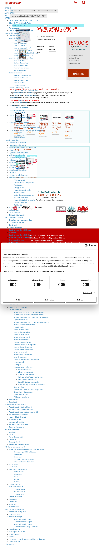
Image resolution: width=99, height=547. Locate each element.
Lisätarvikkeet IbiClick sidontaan (25, 95)
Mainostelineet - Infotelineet (18, 307)
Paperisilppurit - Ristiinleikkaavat (20, 407)
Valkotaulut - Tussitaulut (17, 143)
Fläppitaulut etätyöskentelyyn (24, 462)
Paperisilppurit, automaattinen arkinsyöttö (23, 412)
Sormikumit (13, 502)
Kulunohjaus (18, 457)
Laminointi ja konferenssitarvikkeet (21, 58)
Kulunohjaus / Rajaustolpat (23, 392)
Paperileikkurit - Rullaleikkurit (19, 414)
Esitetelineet (13, 305)
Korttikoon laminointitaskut (23, 50)
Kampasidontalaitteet (21, 108)
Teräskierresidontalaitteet (22, 75)
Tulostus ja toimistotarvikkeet (15, 447)
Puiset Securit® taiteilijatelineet (20, 237)
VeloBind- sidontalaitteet (22, 125)
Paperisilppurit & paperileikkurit (15, 404)
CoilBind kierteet (19, 120)
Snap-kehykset (19, 387)
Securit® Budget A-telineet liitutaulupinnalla (29, 312)
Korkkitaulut (13, 163)
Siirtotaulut (13, 150)
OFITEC (7, 18)
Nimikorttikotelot (19, 60)
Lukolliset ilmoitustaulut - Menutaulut (26, 360)
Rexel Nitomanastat (16, 437)
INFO (6, 15)
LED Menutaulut (19, 362)
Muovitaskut (13, 499)
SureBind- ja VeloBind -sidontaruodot (27, 128)
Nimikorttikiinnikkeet (21, 65)
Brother (16, 479)
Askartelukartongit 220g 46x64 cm (26, 527)
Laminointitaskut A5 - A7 (22, 48)
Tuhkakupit (13, 402)
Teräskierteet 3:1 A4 (21, 78)
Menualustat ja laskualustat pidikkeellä (31, 384)
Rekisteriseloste (14, 28)
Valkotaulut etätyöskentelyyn (24, 459)
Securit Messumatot (21, 394)
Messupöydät (14, 399)
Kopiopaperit (13, 464)
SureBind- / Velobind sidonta (19, 123)
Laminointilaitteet (15, 35)
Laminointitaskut (15, 38)
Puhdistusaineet (19, 492)
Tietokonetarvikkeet (16, 487)
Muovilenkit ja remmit (21, 68)
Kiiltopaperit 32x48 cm (17, 532)
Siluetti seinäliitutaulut (16, 240)
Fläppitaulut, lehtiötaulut (17, 145)
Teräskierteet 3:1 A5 (21, 80)
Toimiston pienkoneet (12, 429)
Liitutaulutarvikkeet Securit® (23, 350)
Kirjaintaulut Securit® (21, 320)
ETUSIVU (8, 8)
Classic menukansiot (25, 372)
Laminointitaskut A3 (20, 43)
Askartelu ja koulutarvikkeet (14, 509)
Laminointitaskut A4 (20, 45)
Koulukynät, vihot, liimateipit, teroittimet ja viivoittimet (27, 539)
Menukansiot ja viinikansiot (23, 367)
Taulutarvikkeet (14, 178)
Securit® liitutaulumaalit (22, 337)
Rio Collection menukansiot (27, 379)
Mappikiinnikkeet (19, 138)
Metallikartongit (14, 529)
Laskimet (12, 432)
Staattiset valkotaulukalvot (18, 170)
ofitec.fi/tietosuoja (56, 271)
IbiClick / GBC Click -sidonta (19, 88)
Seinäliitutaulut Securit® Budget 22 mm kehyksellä (31, 317)
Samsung (17, 482)
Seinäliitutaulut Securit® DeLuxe (20, 235)
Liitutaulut (12, 173)
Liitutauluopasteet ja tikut (22, 342)
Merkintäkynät (14, 507)
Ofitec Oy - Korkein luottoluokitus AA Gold (23, 20)
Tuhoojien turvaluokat (16, 427)
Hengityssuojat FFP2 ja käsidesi (25, 452)
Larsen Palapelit (14, 542)
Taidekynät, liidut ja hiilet (17, 512)
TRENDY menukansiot (26, 375)
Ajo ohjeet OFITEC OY (17, 25)
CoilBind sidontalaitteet (22, 118)
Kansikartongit (19, 135)
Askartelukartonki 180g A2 (23, 524)
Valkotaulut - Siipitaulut (17, 155)
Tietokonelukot (19, 494)
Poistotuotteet (9, 544)
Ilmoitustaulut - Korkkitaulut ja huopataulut (28, 389)
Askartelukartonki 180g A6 (23, 519)
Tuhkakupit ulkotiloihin (21, 397)
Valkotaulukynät (19, 180)
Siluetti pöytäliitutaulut (21, 330)
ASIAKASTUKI (10, 13)
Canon (16, 477)
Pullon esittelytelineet (21, 340)
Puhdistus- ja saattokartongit (24, 55)
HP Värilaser (18, 474)
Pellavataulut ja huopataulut (19, 160)
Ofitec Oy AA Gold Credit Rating (20, 23)
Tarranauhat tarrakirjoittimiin (19, 444)
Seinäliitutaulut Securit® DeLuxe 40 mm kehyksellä (31, 322)
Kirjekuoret (13, 467)
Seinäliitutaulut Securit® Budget (20, 230)
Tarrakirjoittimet (14, 442)
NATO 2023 (9, 10)
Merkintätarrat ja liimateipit (18, 469)
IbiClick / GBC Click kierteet (23, 93)
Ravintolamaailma (15, 310)
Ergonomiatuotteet (15, 484)
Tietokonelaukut (19, 489)
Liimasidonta (13, 98)
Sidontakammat (19, 110)
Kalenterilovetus (19, 85)
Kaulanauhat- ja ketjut (21, 63)
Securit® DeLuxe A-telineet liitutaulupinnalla (29, 315)
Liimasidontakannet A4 (22, 103)
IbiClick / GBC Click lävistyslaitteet (26, 90)
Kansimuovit (18, 133)
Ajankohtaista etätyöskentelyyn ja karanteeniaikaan (27, 449)
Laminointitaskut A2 (20, 40)
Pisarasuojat (13, 165)
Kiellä (18, 300)
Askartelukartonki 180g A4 (23, 522)
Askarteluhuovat (14, 534)
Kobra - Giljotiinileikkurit (17, 417)
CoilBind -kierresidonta (17, 115)
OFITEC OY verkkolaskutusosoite (21, 30)
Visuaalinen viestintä (12, 140)
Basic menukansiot (24, 370)
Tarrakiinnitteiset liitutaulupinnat (25, 345)
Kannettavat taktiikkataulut (18, 175)
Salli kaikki (81, 300)
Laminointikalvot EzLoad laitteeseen (26, 53)
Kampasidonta (14, 105)
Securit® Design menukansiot (28, 382)
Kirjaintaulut (13, 232)
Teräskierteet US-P (20, 113)
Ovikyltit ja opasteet (20, 357)
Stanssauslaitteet (20, 70)
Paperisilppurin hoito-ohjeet (18, 424)
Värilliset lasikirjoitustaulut (18, 158)
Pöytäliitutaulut (19, 327)
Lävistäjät (12, 439)
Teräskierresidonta (15, 73)
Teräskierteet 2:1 (19, 83)
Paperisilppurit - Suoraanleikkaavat (21, 409)
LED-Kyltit (17, 365)
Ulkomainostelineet (16, 227)
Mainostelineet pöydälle (22, 332)
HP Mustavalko (19, 472)
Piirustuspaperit (14, 514)
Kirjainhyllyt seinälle (20, 352)
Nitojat (11, 434)
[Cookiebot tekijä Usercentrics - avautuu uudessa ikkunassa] (86, 246)
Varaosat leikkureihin (16, 422)
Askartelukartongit (15, 517)
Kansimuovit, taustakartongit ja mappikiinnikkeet (26, 130)
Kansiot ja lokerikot (15, 497)
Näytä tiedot (87, 293)
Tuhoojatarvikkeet (15, 419)
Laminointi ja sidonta (12, 33)
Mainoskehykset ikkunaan (23, 347)
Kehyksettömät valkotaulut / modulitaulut (23, 148)
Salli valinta (49, 300)
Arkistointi (12, 504)
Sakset (11, 537)
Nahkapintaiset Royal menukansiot (30, 377)
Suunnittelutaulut (15, 168)
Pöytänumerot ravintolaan (23, 355)
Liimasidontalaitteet (20, 100)
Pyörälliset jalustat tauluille (18, 153)
